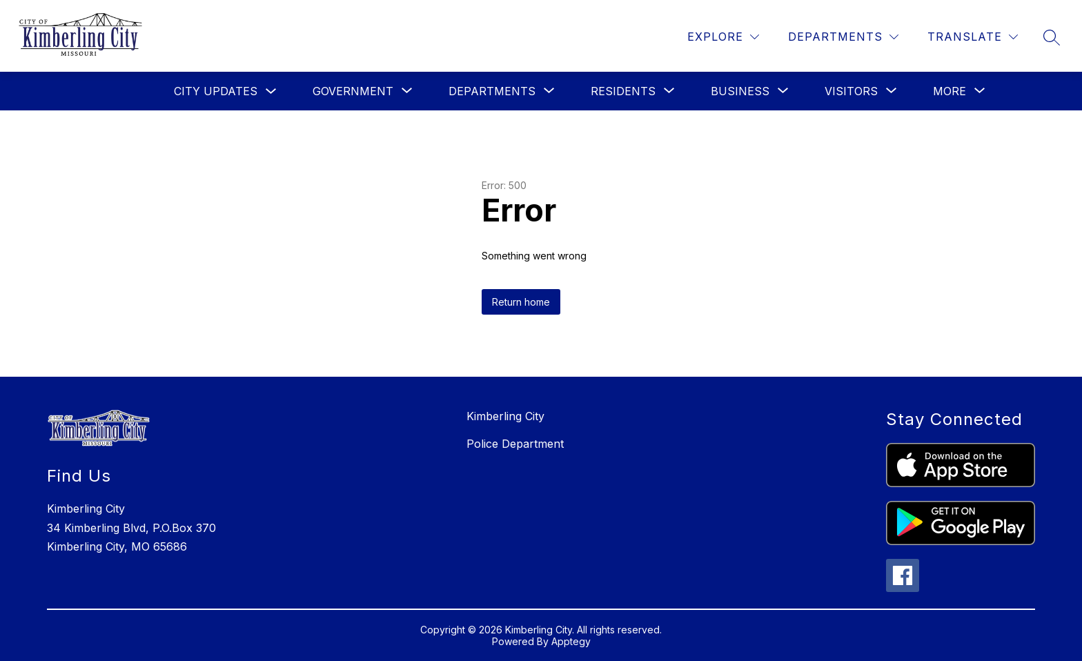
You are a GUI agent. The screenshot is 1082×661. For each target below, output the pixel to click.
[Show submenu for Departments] (492, 91)
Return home (521, 302)
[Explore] (723, 37)
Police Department (515, 444)
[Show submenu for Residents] (623, 91)
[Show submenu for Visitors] (851, 91)
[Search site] (1051, 37)
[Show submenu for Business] (740, 91)
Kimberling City (505, 416)
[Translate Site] (972, 37)
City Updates (215, 91)
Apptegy (571, 641)
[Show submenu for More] (949, 91)
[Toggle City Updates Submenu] (271, 91)
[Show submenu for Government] (353, 91)
